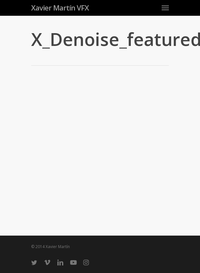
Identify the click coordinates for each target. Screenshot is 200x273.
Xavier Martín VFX (60, 7)
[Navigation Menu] (165, 7)
